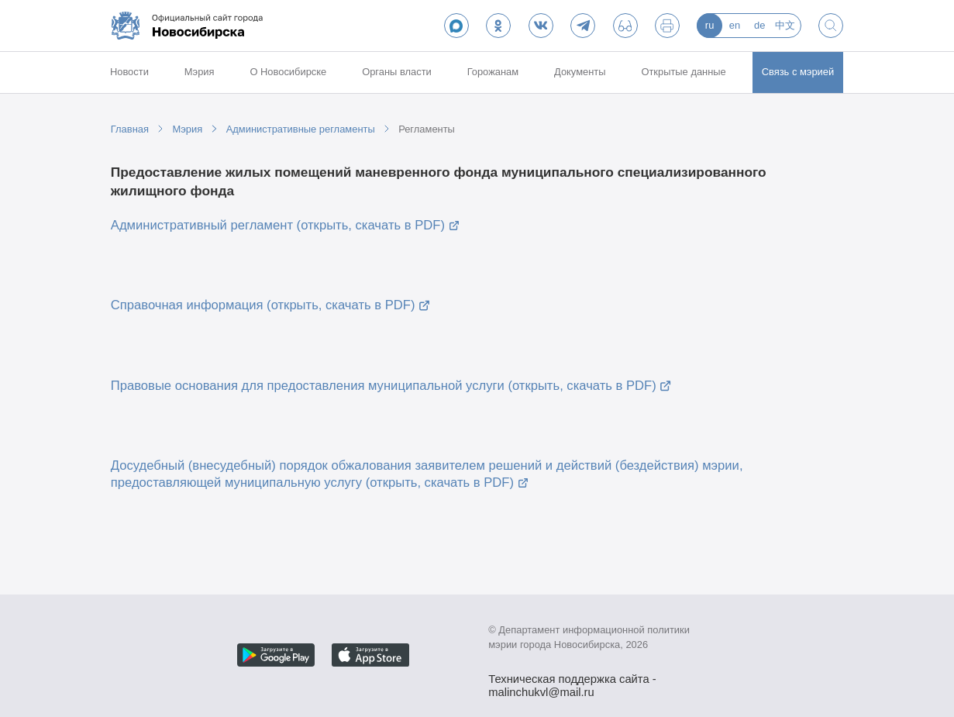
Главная (130, 129)
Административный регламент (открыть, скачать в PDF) (278, 225)
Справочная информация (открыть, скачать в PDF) (263, 305)
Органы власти (397, 72)
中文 (785, 25)
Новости (129, 72)
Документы (580, 72)
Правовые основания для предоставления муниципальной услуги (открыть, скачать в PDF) (383, 385)
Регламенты (426, 129)
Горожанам (493, 72)
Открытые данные (683, 72)
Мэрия (199, 72)
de (759, 25)
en (734, 25)
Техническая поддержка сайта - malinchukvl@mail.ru (572, 680)
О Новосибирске (288, 72)
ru (709, 25)
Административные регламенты (300, 129)
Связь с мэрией (798, 72)
